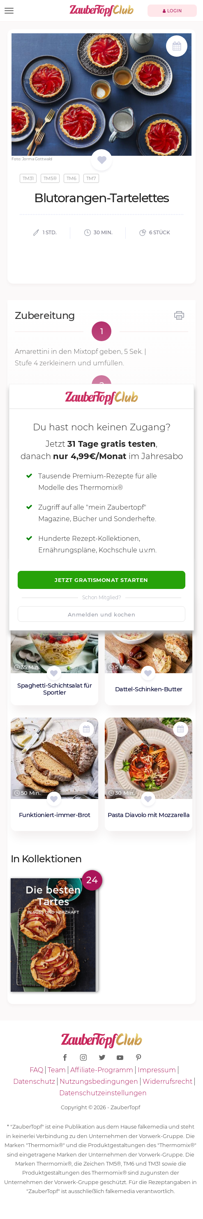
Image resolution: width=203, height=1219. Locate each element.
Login (172, 11)
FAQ (36, 1070)
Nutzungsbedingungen (99, 1081)
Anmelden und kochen (102, 614)
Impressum (157, 1070)
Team (57, 1070)
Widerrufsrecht (167, 1081)
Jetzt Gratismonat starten (101, 580)
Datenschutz (34, 1081)
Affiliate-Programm (101, 1070)
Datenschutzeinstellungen (103, 1093)
